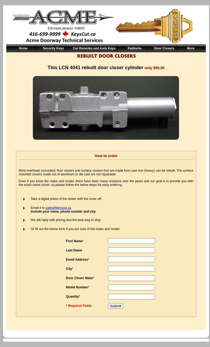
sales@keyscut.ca (58, 208)
